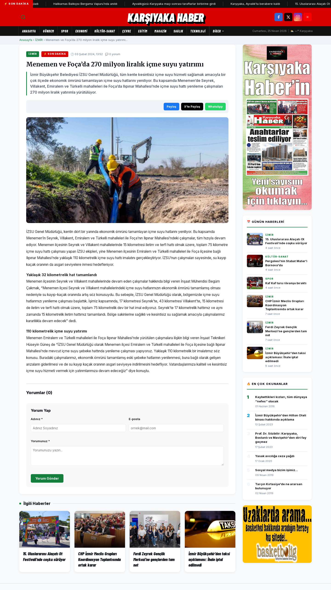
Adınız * (37, 419)
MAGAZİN (160, 31)
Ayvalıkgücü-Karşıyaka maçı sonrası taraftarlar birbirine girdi (180, 4)
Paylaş (171, 106)
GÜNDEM (48, 31)
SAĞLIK (178, 31)
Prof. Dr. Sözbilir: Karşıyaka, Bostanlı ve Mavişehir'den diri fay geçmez (280, 438)
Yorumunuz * (40, 441)
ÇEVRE (126, 31)
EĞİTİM (142, 31)
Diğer (218, 31)
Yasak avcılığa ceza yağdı (274, 456)
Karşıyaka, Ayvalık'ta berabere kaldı (261, 4)
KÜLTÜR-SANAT (104, 31)
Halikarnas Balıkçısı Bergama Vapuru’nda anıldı (91, 4)
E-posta (134, 419)
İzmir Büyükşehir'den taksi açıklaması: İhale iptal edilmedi (285, 357)
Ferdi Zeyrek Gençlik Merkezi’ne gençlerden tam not (286, 331)
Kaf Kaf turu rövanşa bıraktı (285, 283)
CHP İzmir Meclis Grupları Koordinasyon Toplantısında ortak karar (284, 305)
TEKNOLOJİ (197, 31)
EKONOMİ (81, 31)
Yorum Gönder (47, 478)
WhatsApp (215, 106)
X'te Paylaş (192, 106)
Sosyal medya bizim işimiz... (276, 470)
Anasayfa (29, 31)
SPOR (64, 31)
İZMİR (39, 40)
